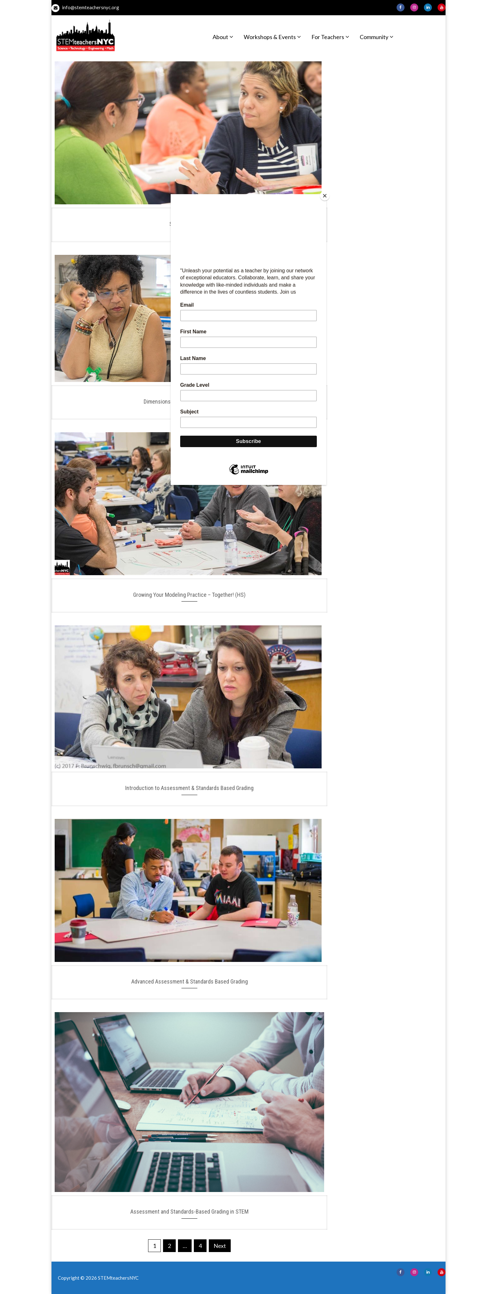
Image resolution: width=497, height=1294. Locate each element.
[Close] (325, 196)
